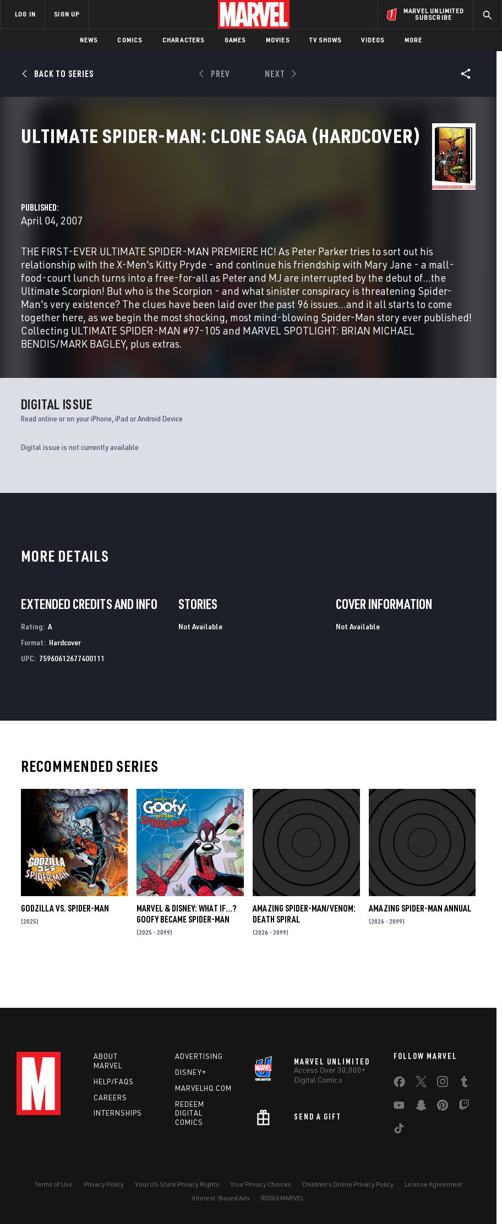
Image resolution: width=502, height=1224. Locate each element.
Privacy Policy (104, 1184)
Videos (372, 40)
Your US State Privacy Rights (177, 1184)
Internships (118, 1112)
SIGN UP (66, 14)
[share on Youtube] (399, 1107)
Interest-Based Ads (221, 1198)
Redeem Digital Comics (189, 1113)
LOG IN (25, 14)
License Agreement (433, 1184)
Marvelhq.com (203, 1088)
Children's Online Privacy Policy (348, 1184)
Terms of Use (53, 1184)
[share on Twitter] (421, 1083)
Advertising (199, 1056)
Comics (129, 40)
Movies (278, 40)
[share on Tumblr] (464, 1083)
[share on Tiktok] (399, 1130)
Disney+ (190, 1072)
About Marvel (108, 1061)
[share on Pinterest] (442, 1107)
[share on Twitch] (464, 1107)
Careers (110, 1097)
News (89, 40)
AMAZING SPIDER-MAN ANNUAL (420, 942)
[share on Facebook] (399, 1084)
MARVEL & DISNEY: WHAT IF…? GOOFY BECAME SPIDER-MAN (186, 948)
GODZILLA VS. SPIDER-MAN (65, 942)
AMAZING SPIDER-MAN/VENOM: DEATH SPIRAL (304, 948)
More (414, 40)
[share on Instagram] (442, 1083)
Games (235, 40)
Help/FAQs (114, 1081)
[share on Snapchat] (421, 1107)
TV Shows (325, 40)
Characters (183, 40)
